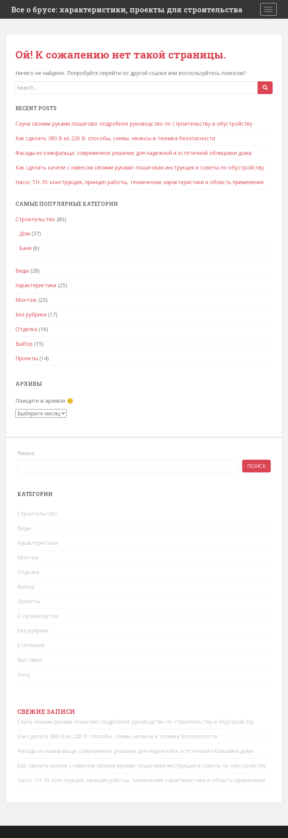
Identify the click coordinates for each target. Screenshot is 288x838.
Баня (25, 248)
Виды (22, 270)
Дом (24, 233)
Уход (23, 674)
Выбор (24, 343)
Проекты (26, 358)
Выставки (29, 659)
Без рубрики (31, 314)
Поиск (26, 453)
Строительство (35, 219)
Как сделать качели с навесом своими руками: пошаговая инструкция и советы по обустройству (139, 167)
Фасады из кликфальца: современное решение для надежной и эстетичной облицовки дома (133, 152)
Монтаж (26, 299)
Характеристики (35, 285)
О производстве (38, 615)
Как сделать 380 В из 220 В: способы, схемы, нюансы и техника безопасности (115, 138)
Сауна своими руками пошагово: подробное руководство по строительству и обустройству (133, 123)
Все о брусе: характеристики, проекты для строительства (127, 9)
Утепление (31, 645)
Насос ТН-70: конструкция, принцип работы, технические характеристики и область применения (139, 182)
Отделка (26, 329)
